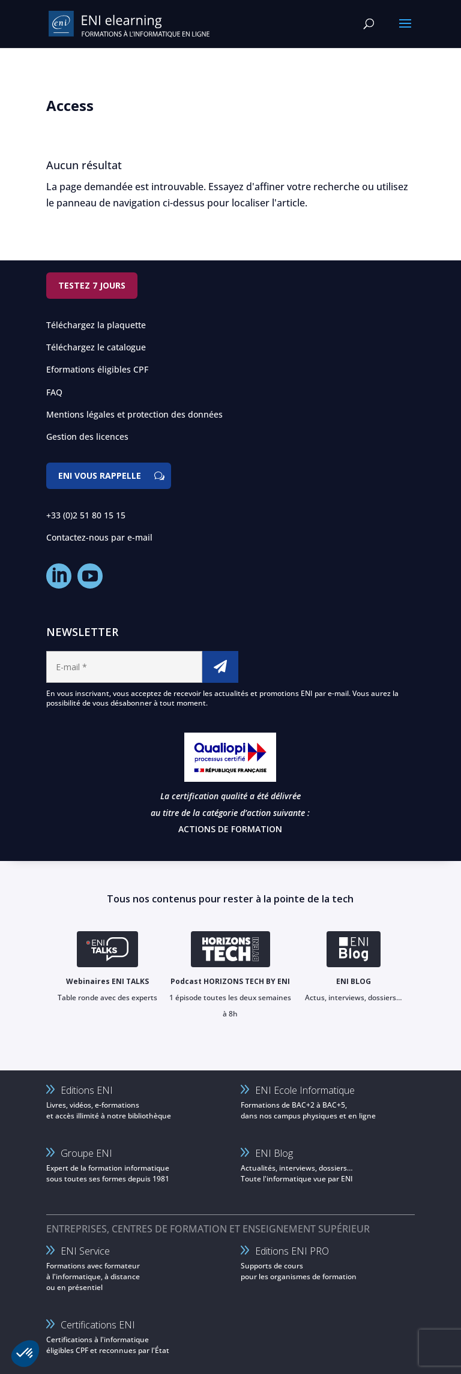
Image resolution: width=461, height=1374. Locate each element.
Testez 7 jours (91, 285)
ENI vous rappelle (99, 475)
